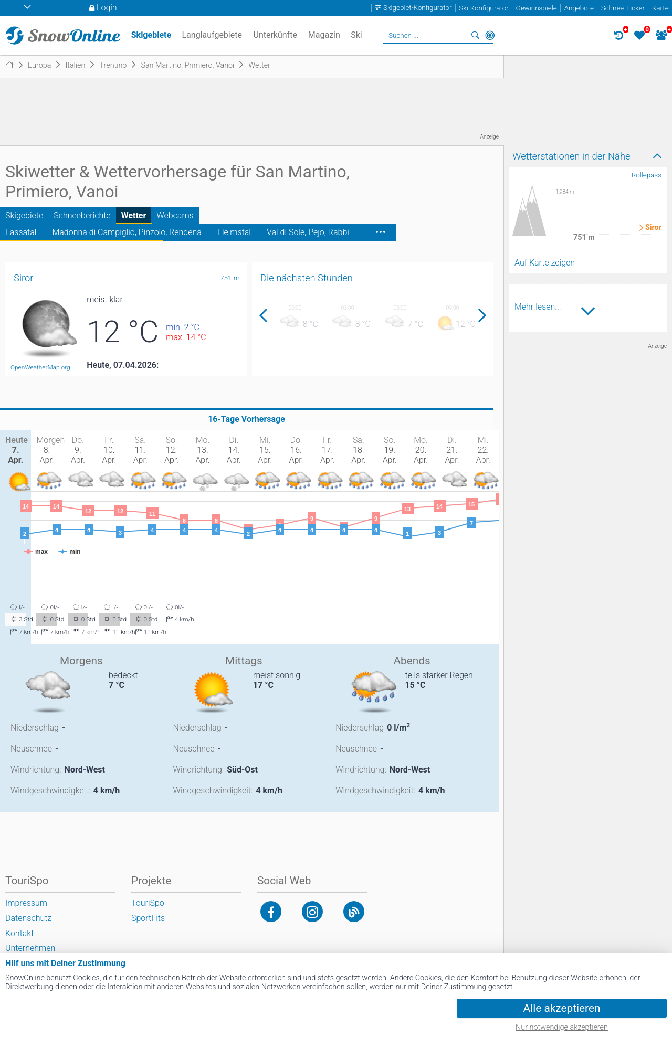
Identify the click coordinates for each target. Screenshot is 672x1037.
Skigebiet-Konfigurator (417, 8)
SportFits (148, 918)
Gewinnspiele (536, 8)
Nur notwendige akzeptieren (562, 1027)
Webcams (174, 215)
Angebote (579, 8)
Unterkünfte (275, 35)
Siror (653, 227)
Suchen (475, 35)
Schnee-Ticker (623, 8)
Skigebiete (24, 215)
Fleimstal (234, 232)
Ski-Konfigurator (483, 8)
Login (107, 8)
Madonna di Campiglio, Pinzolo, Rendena (126, 232)
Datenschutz (28, 918)
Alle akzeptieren (562, 1008)
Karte (660, 8)
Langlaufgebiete (212, 35)
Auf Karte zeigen (544, 263)
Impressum (26, 903)
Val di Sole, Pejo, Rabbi (308, 232)
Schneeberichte (82, 215)
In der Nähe (490, 35)
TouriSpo (147, 903)
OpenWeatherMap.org (40, 367)
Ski (356, 35)
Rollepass (647, 175)
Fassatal (20, 232)
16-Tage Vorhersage (246, 419)
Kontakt (19, 933)
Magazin (324, 35)
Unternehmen (30, 948)
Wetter (133, 215)
